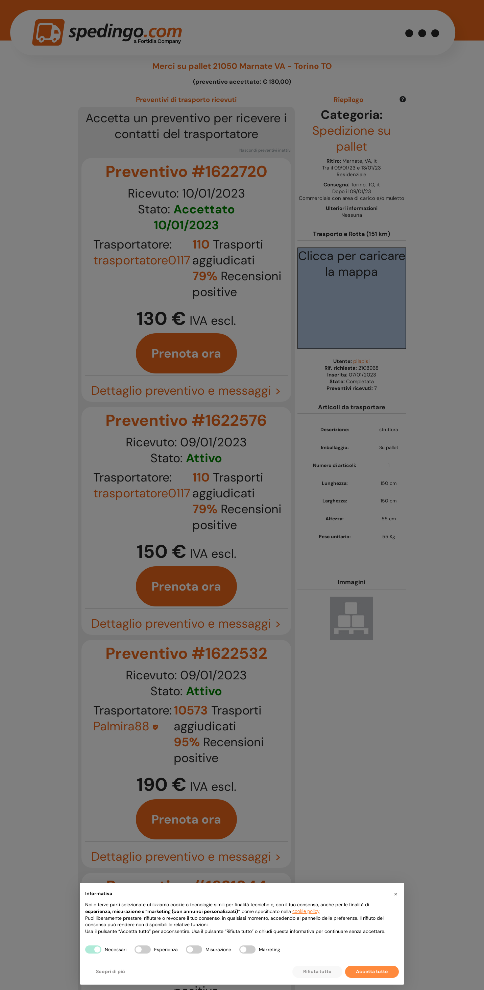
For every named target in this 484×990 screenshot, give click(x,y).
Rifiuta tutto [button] (317, 971)
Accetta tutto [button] (372, 971)
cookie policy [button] (305, 911)
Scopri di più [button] (110, 971)
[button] (395, 893)
